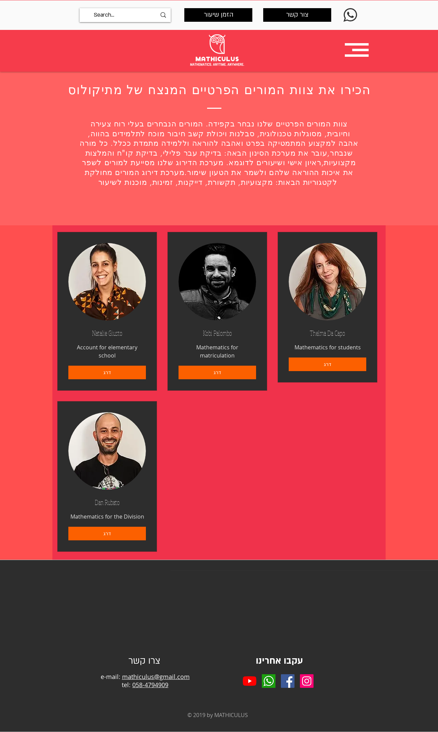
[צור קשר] (297, 15)
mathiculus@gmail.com (156, 677)
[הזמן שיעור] (218, 15)
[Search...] (125, 15)
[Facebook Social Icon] (287, 681)
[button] (357, 50)
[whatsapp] (268, 681)
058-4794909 (150, 685)
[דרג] (107, 372)
